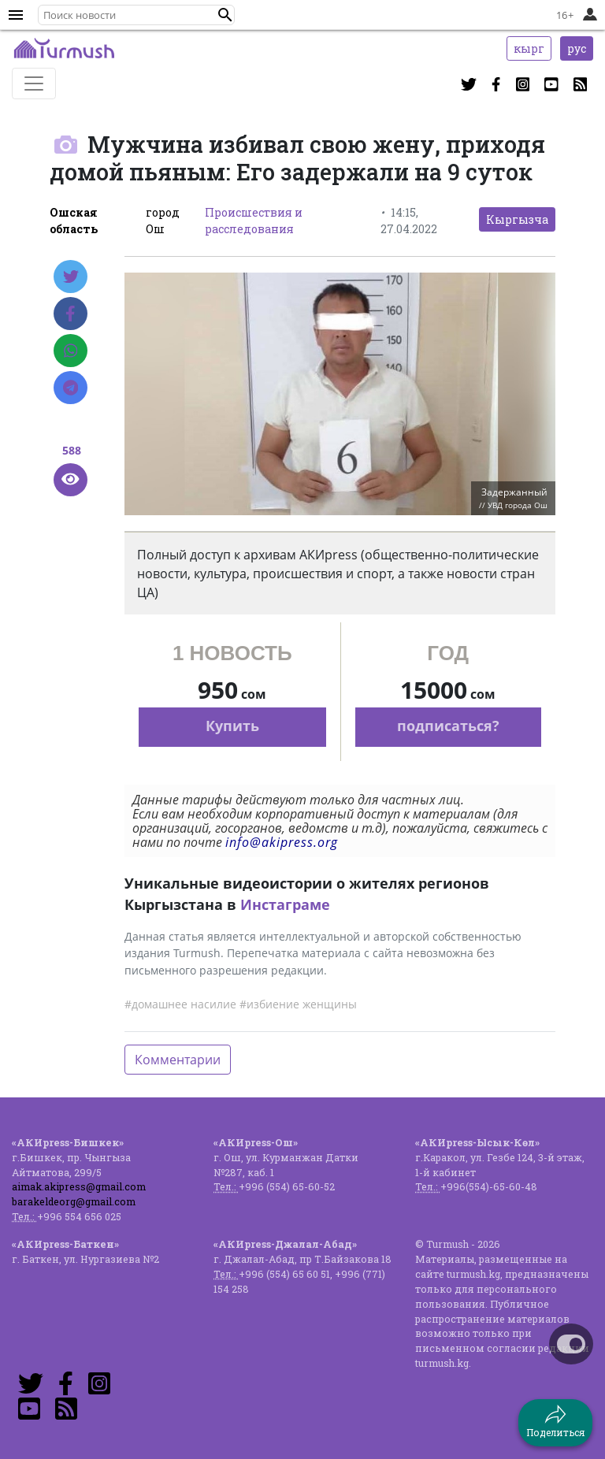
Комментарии (178, 1059)
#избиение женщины (298, 1004)
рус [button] (576, 48)
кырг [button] (529, 48)
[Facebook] (70, 313)
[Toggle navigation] (34, 83)
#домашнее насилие (180, 1004)
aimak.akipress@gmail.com (79, 1186)
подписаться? (448, 725)
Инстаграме (285, 904)
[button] (225, 15)
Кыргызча (517, 219)
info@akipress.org (281, 842)
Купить (232, 725)
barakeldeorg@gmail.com (73, 1201)
